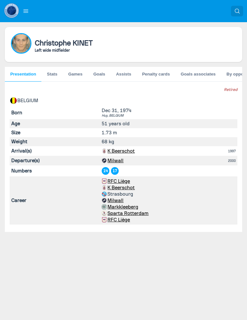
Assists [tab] (123, 74)
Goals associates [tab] (198, 74)
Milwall (115, 161)
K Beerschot (121, 151)
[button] (26, 11)
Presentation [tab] (23, 74)
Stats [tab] (52, 74)
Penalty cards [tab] (156, 74)
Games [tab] (75, 74)
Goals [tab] (99, 74)
